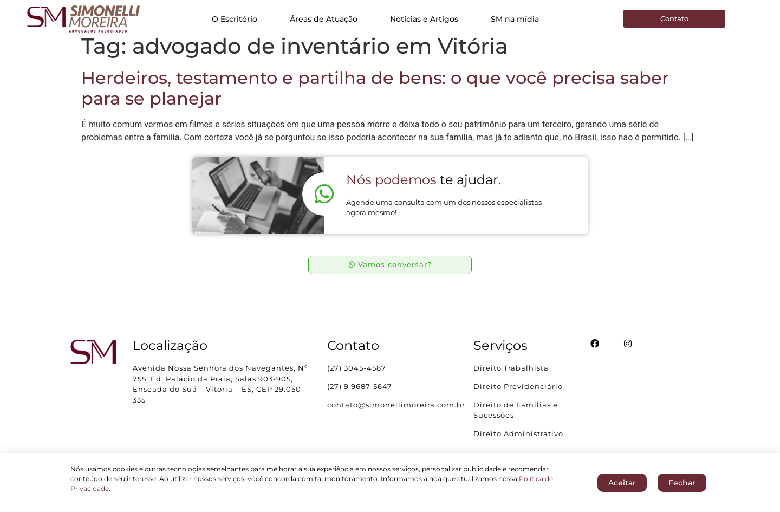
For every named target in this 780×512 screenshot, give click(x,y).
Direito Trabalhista (511, 377)
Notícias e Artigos (424, 19)
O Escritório (234, 19)
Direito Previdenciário (518, 396)
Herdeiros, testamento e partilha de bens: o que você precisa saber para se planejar (375, 97)
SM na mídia (515, 19)
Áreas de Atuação (324, 19)
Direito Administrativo (518, 443)
